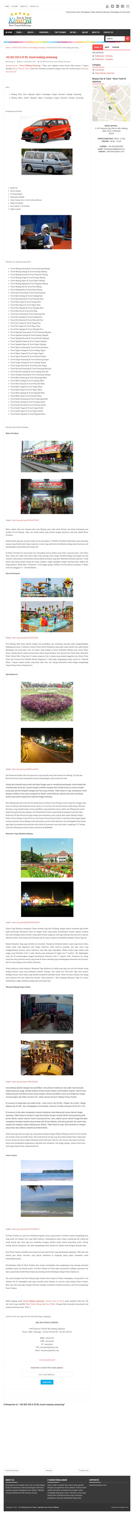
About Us (23, 6)
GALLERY (85, 32)
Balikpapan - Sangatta (104, 59)
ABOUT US (96, 32)
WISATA (30, 32)
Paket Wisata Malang (34, 1304)
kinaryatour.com (123, 1507)
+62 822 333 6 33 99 (46, 61)
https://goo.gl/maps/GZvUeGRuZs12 (25, 1229)
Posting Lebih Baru (12, 1470)
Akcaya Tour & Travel (20, 69)
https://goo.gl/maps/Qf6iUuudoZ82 (25, 769)
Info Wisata (99, 70)
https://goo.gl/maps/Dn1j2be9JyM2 (25, 638)
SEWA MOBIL (44, 32)
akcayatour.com (11, 66)
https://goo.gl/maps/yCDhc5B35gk (25, 1082)
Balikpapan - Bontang (104, 56)
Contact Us (34, 6)
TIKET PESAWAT (60, 32)
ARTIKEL (73, 32)
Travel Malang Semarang (30, 66)
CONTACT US (108, 32)
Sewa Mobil (50, 1304)
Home (7, 6)
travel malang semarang (62, 61)
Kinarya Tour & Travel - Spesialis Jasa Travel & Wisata (40, 1507)
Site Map (14, 6)
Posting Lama (84, 1470)
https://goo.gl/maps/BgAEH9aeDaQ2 (26, 922)
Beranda (49, 1470)
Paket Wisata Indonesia (104, 73)
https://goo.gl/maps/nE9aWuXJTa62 (25, 520)
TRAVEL (19, 32)
